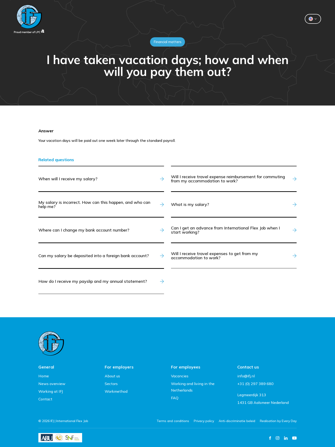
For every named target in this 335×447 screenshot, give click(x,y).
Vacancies (179, 376)
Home (43, 376)
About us (196, 19)
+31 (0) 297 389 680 (255, 383)
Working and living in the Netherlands (192, 386)
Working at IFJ (50, 391)
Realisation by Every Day (278, 421)
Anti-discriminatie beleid (237, 421)
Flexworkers (161, 19)
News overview (51, 383)
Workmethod (116, 391)
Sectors (111, 383)
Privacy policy (204, 421)
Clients (128, 19)
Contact (227, 19)
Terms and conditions (173, 421)
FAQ (174, 398)
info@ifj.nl (246, 376)
